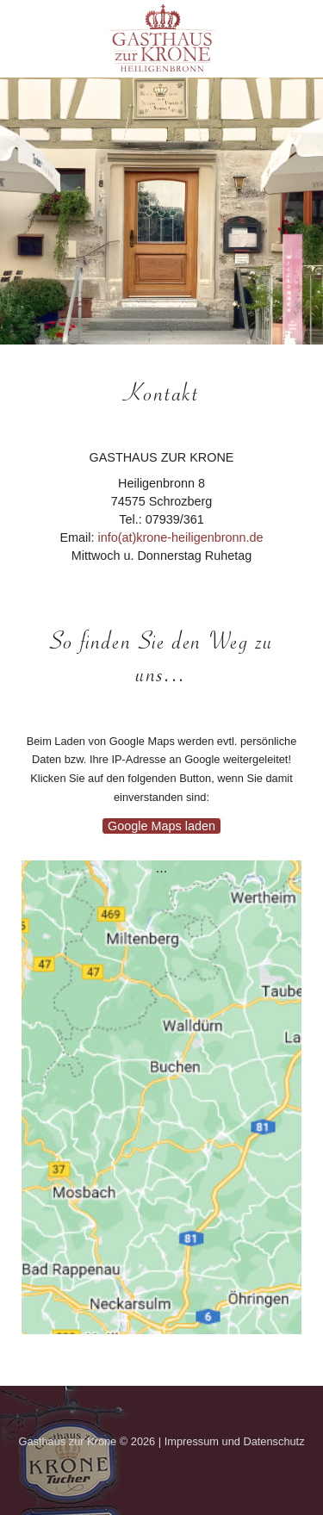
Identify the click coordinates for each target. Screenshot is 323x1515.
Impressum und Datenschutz (235, 1441)
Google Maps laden (161, 826)
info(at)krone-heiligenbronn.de (180, 537)
